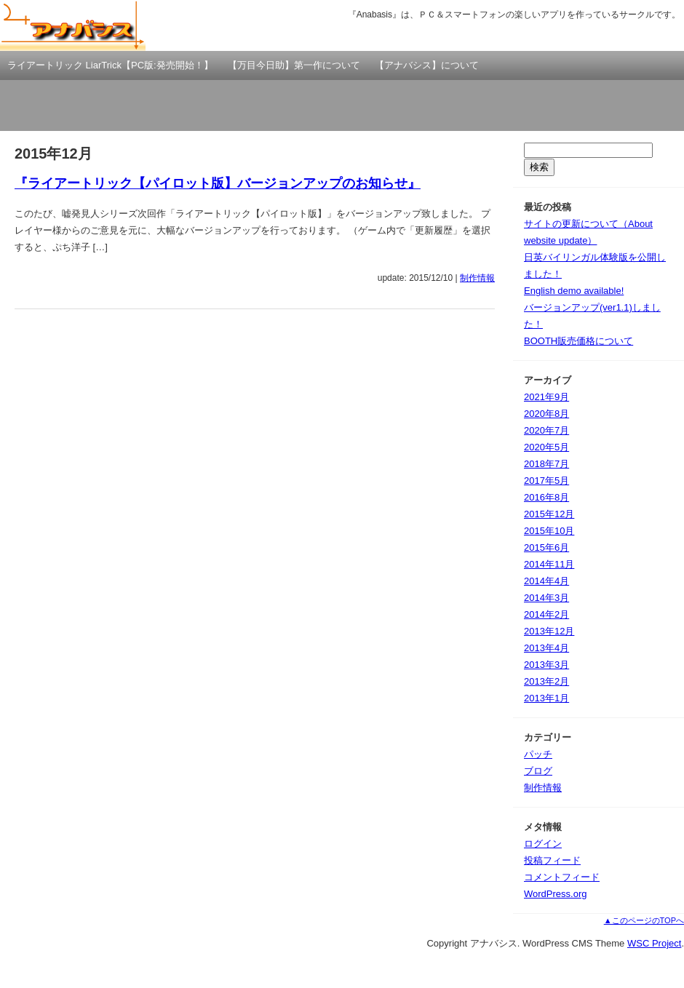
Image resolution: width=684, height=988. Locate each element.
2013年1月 (546, 698)
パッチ (538, 754)
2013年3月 (546, 664)
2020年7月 (546, 430)
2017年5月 (546, 480)
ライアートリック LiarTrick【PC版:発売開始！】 (110, 65)
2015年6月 (546, 547)
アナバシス (73, 25)
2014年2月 (546, 614)
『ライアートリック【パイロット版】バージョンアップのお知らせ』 (218, 183)
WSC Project (654, 943)
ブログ (538, 770)
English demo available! (574, 290)
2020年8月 (546, 413)
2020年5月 (546, 447)
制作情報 (477, 278)
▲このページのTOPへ (644, 920)
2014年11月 (549, 564)
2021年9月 (546, 396)
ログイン (543, 843)
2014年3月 (546, 597)
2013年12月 (549, 631)
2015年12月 (549, 514)
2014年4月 (546, 580)
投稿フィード (552, 860)
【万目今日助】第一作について (294, 65)
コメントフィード (562, 877)
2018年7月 (546, 463)
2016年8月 (546, 497)
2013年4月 (546, 647)
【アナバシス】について (427, 65)
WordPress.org (555, 893)
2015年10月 (549, 530)
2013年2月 (546, 681)
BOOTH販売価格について (578, 340)
